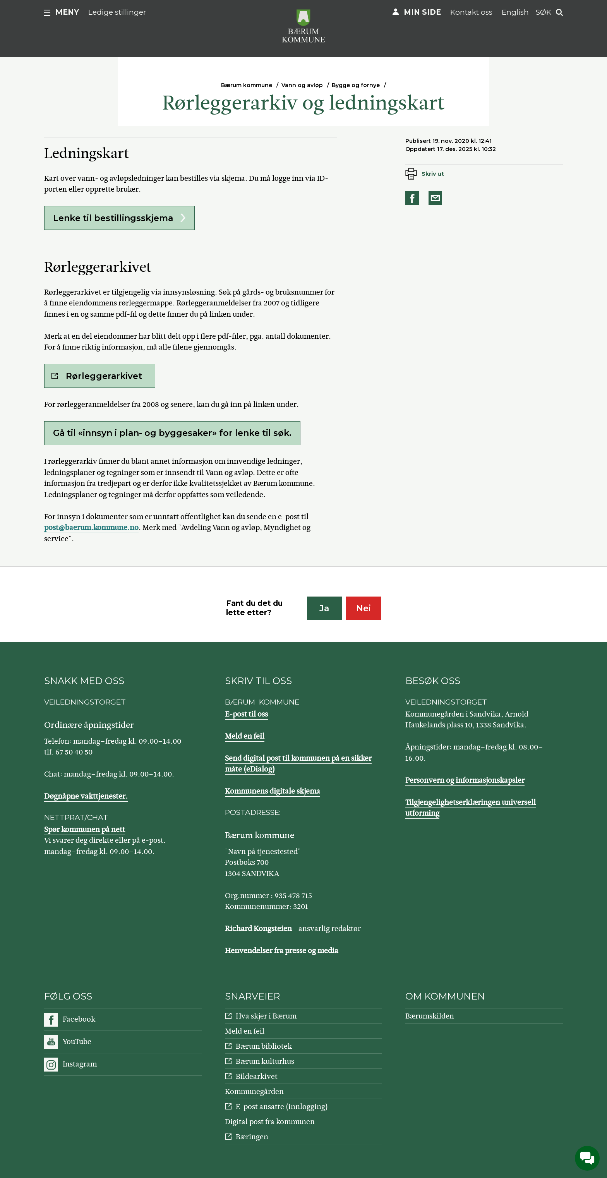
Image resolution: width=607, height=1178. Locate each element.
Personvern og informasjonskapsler (465, 780)
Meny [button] (67, 12)
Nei (363, 608)
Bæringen (252, 1137)
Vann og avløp (302, 85)
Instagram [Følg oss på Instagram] (80, 1064)
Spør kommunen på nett (84, 829)
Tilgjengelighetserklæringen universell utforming (470, 808)
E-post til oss (246, 714)
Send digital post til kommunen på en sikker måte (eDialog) (298, 764)
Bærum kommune (246, 85)
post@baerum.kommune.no (91, 527)
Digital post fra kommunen (270, 1121)
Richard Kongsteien (258, 928)
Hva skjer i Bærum (266, 1016)
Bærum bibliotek (264, 1046)
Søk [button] (543, 12)
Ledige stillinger (117, 12)
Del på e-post (437, 198)
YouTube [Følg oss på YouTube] (77, 1041)
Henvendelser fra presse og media (281, 950)
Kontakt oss (471, 12)
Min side (422, 12)
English (515, 12)
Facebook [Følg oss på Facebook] (79, 1019)
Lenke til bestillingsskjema (113, 218)
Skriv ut (433, 173)
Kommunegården (254, 1091)
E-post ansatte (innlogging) (282, 1106)
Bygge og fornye (356, 85)
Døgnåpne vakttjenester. (86, 796)
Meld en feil (244, 736)
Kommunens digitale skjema (272, 791)
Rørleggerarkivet (104, 376)
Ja (324, 608)
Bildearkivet (257, 1076)
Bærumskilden (429, 1016)
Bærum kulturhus (265, 1061)
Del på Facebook (413, 198)
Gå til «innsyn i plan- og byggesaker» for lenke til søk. (172, 433)
